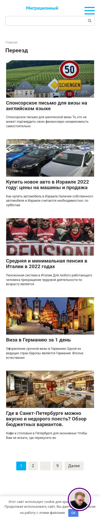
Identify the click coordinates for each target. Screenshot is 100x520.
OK (73, 513)
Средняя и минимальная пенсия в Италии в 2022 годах (46, 263)
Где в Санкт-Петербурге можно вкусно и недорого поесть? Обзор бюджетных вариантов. (46, 418)
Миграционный (42, 8)
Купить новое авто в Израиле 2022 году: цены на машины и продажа (47, 184)
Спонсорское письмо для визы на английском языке (46, 106)
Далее (74, 465)
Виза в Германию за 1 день (38, 340)
